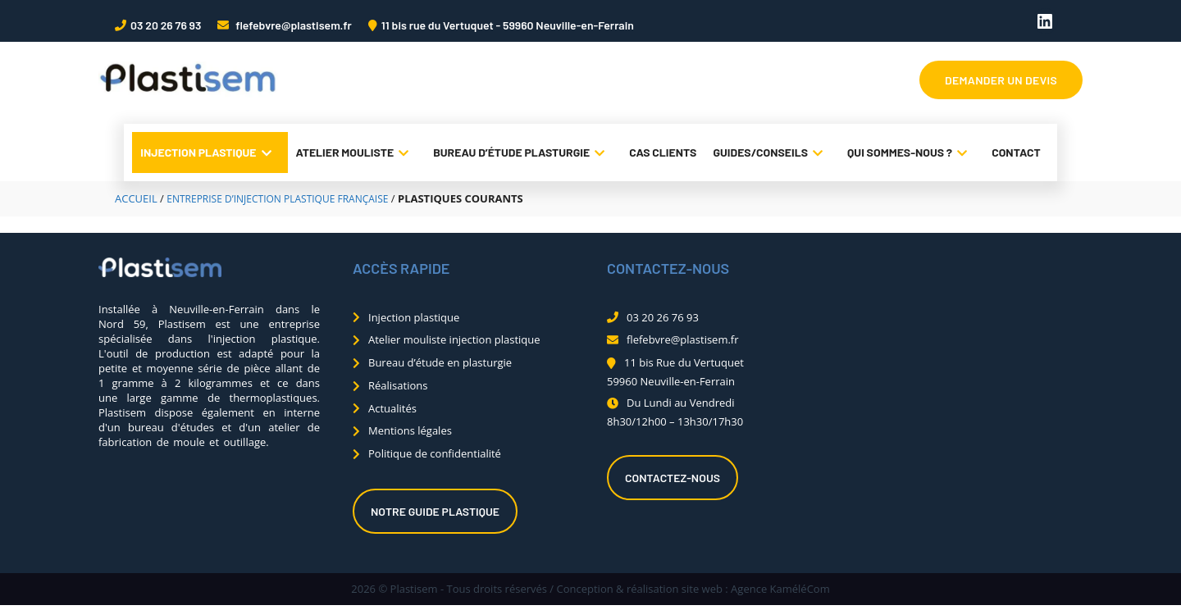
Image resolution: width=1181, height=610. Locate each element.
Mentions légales (410, 430)
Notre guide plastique (435, 511)
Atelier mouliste (356, 152)
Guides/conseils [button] (772, 152)
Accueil (136, 198)
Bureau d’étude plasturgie (523, 152)
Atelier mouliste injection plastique (454, 339)
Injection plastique (209, 152)
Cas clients (662, 152)
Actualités (392, 408)
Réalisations (397, 385)
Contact (1016, 152)
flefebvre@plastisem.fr (292, 25)
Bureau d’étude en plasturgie (440, 362)
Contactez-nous (672, 478)
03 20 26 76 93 (165, 25)
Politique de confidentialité (434, 453)
